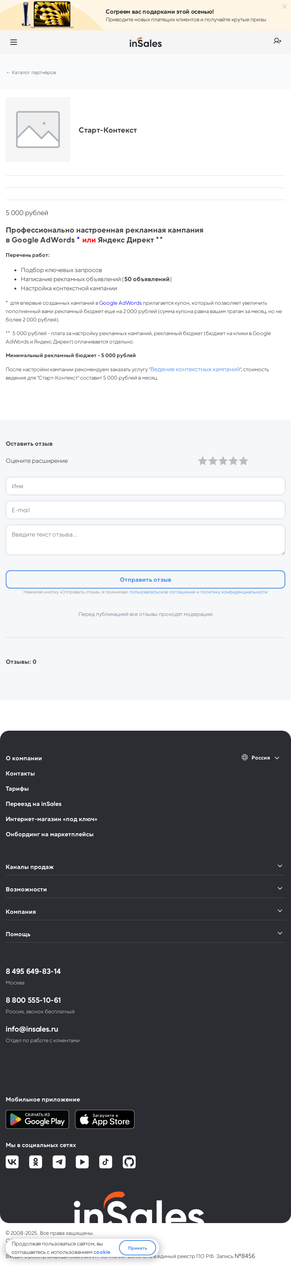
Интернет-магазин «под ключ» (51, 818)
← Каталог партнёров (31, 72)
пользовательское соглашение (162, 591)
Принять (137, 1247)
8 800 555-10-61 (33, 999)
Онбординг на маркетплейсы (50, 833)
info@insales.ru (32, 1028)
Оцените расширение (37, 460)
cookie (102, 1252)
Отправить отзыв (145, 579)
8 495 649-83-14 (33, 970)
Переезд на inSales (33, 803)
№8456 (245, 1255)
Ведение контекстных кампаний (195, 368)
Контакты (20, 773)
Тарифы (17, 788)
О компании (24, 757)
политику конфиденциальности (234, 591)
